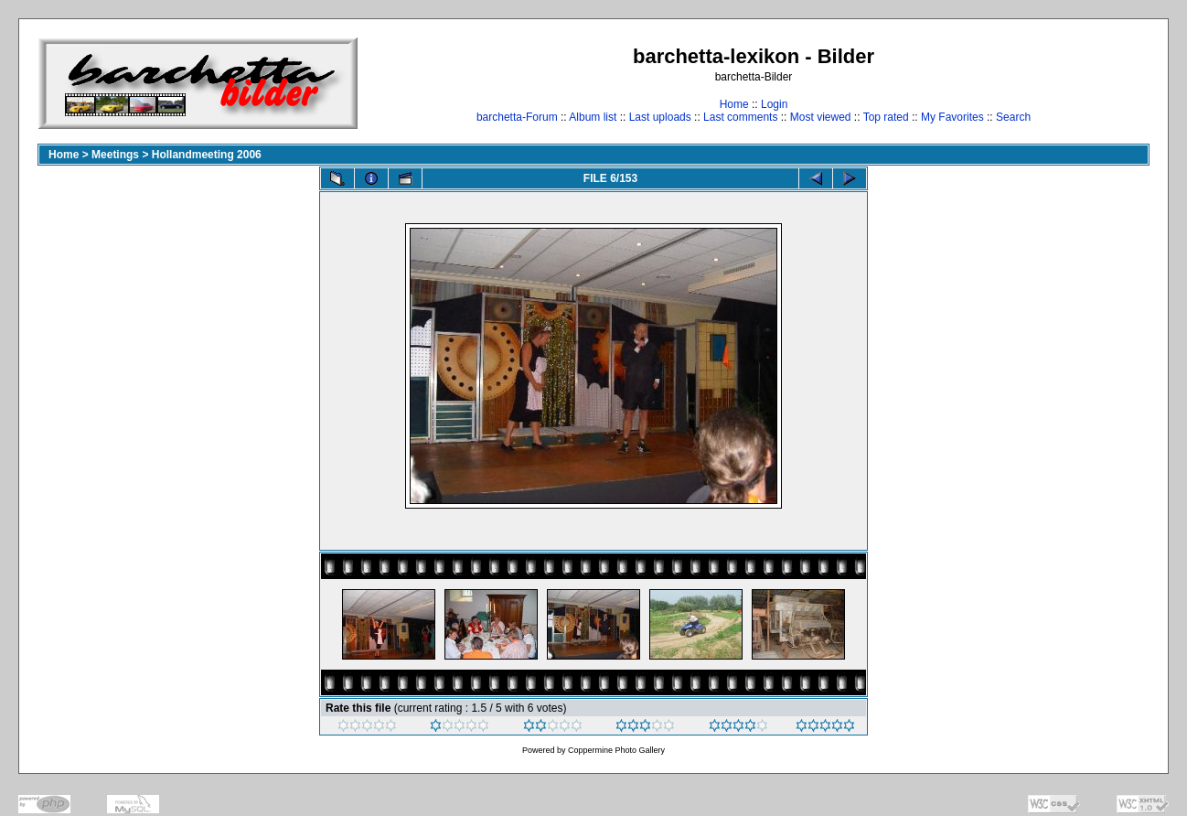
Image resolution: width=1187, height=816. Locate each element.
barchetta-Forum (517, 117)
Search (1013, 117)
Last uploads (660, 117)
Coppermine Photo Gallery (616, 750)
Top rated (886, 117)
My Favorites (952, 117)
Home (734, 104)
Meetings (115, 154)
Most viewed (820, 117)
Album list (592, 117)
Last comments (740, 117)
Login (774, 104)
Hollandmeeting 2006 (207, 154)
